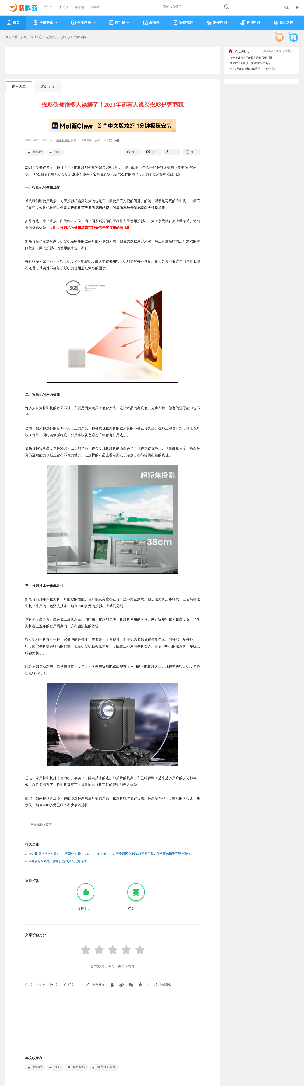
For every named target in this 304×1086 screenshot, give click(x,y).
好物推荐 (183, 22)
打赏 (71, 984)
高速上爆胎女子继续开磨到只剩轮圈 (251, 57)
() (110, 140)
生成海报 (165, 984)
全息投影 (75, 1067)
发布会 (151, 22)
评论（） (48, 87)
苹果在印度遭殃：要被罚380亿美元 (250, 63)
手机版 (48, 7)
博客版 (95, 7)
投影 (54, 152)
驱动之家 (283, 22)
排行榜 (119, 22)
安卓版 (63, 7)
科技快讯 (45, 22)
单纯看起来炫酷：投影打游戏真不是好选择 (57, 861)
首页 (13, 22)
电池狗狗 (250, 22)
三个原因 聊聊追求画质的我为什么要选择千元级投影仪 (153, 853)
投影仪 (65, 37)
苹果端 (79, 7)
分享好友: (98, 984)
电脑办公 (52, 37)
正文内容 (19, 87)
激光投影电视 (103, 1067)
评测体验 (83, 22)
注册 (296, 7)
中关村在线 (63, 140)
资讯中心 (36, 37)
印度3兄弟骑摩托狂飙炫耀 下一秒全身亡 (253, 68)
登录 (286, 7)
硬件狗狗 (217, 22)
